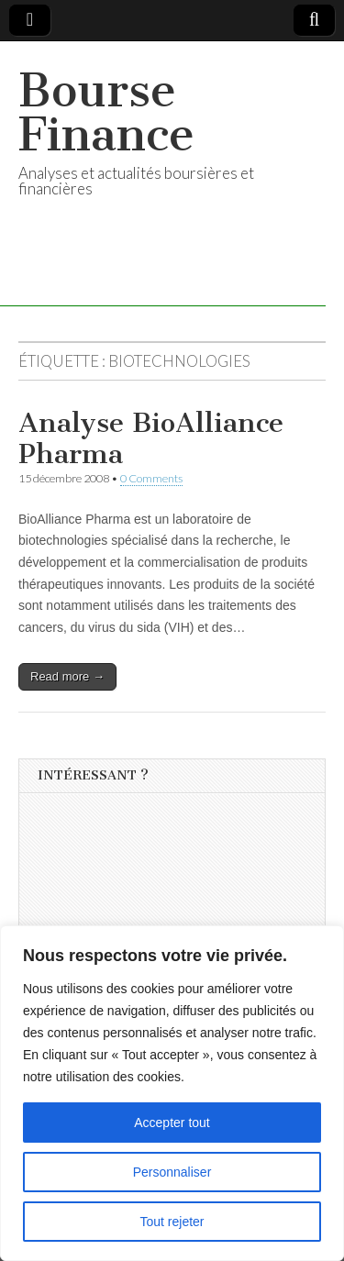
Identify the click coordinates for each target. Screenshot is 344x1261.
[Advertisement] (175, 919)
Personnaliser (172, 1172)
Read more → (67, 676)
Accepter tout (172, 1122)
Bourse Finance (106, 112)
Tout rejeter (171, 1221)
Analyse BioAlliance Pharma (150, 438)
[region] (172, 1093)
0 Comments (151, 478)
